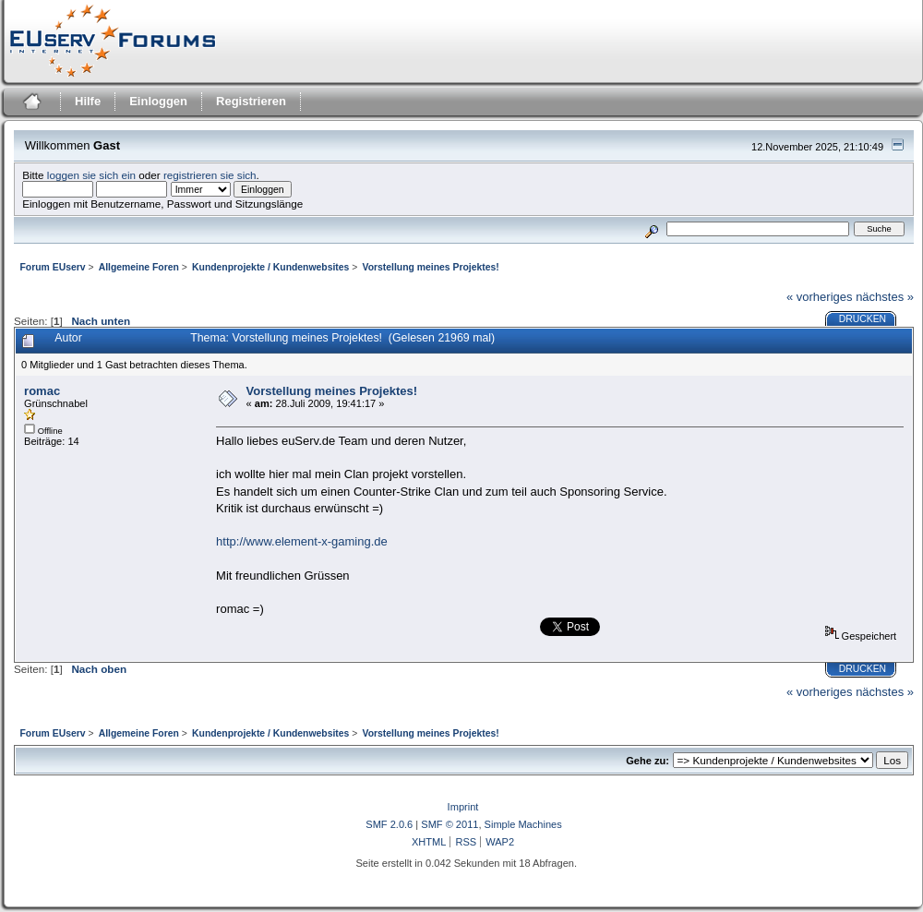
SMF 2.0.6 (389, 824)
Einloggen (158, 101)
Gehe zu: (647, 760)
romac (42, 391)
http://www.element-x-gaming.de (302, 541)
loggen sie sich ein (91, 175)
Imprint (463, 806)
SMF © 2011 (449, 824)
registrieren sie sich (210, 175)
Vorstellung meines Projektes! (331, 391)
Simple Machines (523, 824)
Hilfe (88, 101)
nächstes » (885, 297)
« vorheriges (819, 297)
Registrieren (251, 101)
